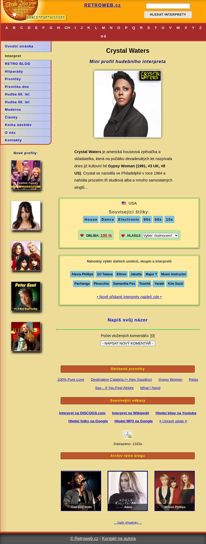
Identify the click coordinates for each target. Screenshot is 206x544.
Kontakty (13, 140)
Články (11, 117)
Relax (193, 380)
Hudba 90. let (17, 102)
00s (158, 219)
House (90, 219)
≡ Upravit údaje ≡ (173, 421)
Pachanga (82, 284)
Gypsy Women (170, 380)
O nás (10, 133)
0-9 (103, 36)
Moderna (13, 110)
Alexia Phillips (82, 274)
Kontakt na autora (119, 538)
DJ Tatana (104, 274)
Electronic (128, 219)
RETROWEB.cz (102, 5)
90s (147, 219)
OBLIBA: (99, 235)
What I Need (150, 388)
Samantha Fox (124, 284)
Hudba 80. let (17, 94)
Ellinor (121, 274)
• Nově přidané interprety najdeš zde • (129, 297)
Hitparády (14, 71)
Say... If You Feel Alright (114, 388)
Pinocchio (101, 284)
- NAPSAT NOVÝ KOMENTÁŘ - (127, 343)
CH (67, 28)
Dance (107, 219)
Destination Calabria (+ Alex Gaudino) (121, 380)
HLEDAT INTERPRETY (168, 14)
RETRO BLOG (17, 64)
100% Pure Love (70, 380)
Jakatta (136, 274)
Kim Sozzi (175, 284)
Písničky (13, 79)
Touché (144, 284)
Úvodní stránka (19, 46)
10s (169, 219)
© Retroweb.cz (84, 538)
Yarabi (159, 284)
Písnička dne (17, 87)
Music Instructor (173, 274)
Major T (151, 274)
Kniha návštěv (18, 125)
